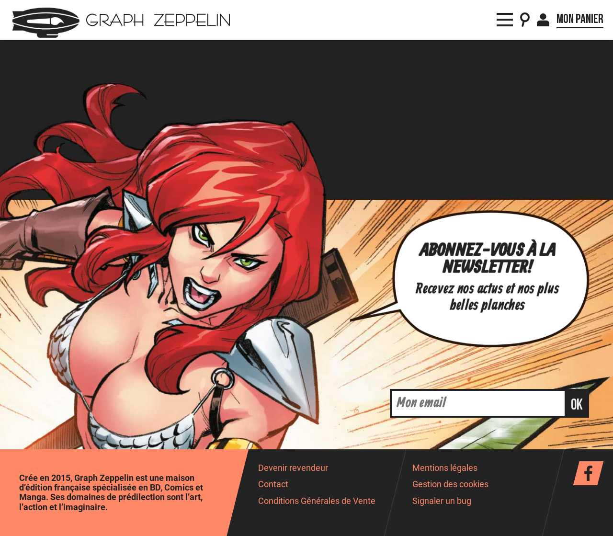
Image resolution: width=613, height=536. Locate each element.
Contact (273, 484)
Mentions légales (444, 468)
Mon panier (579, 19)
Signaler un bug (441, 501)
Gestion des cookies (450, 484)
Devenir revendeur (293, 468)
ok (577, 405)
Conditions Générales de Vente (316, 501)
